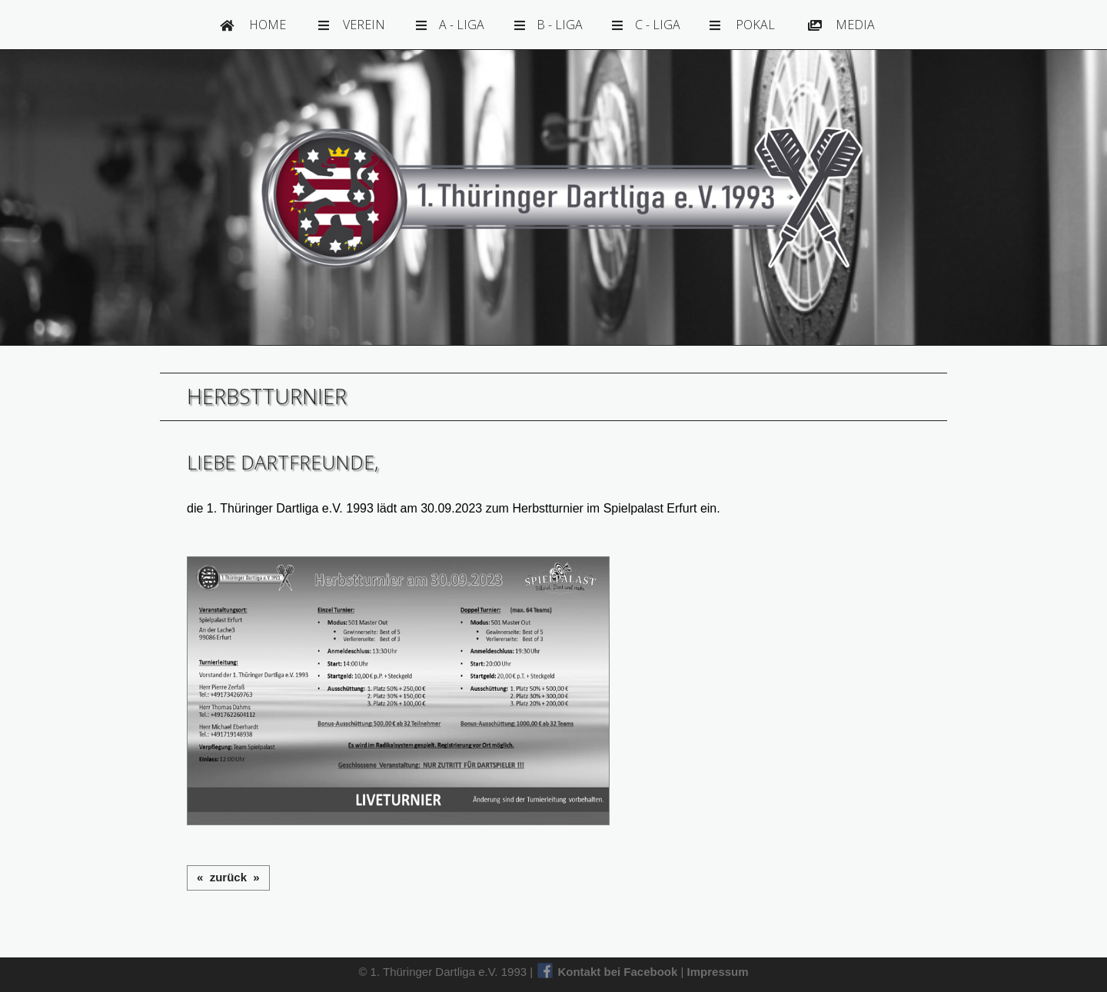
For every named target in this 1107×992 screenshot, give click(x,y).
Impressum (718, 971)
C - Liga (646, 24)
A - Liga (450, 24)
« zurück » (228, 877)
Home (253, 24)
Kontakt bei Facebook (608, 971)
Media (841, 24)
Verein (351, 24)
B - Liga (548, 24)
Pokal (742, 24)
